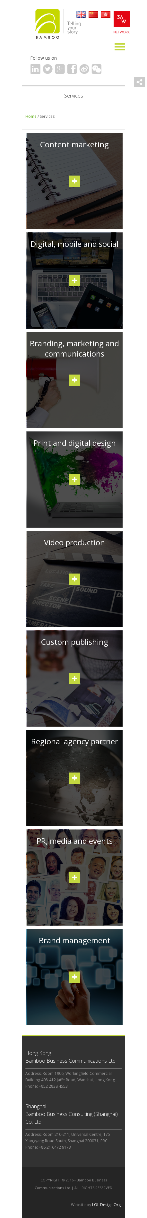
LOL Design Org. (107, 1204)
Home (31, 116)
